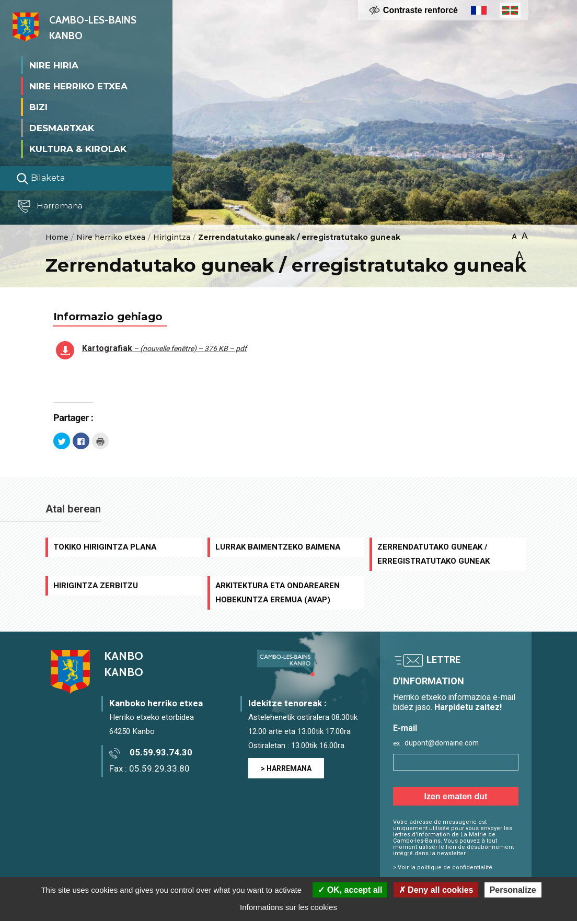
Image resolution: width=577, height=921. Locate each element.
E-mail (405, 728)
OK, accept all (350, 889)
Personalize (513, 889)
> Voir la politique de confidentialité (442, 867)
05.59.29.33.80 (159, 768)
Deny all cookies (436, 889)
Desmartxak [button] (61, 127)
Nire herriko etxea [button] (78, 85)
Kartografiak (164, 348)
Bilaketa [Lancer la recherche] (40, 178)
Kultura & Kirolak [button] (77, 148)
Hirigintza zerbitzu (95, 585)
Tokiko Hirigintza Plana (104, 547)
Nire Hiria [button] (53, 65)
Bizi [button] (38, 106)
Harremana (52, 206)
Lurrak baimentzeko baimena (277, 547)
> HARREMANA (286, 768)
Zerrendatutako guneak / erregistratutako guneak (433, 554)
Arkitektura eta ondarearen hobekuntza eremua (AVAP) (277, 592)
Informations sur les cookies (288, 907)
